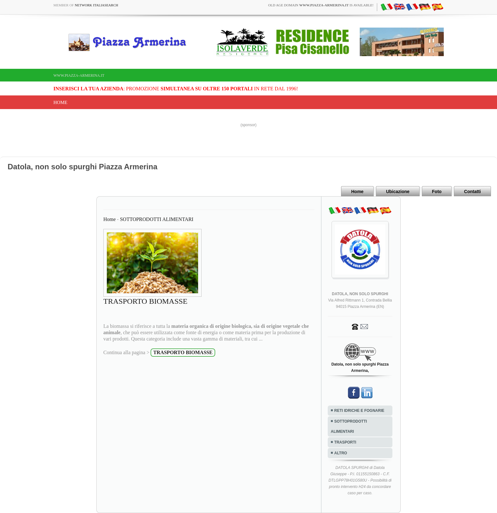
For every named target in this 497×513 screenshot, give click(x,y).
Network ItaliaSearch (96, 5)
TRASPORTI (345, 442)
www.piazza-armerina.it (79, 75)
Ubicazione (398, 191)
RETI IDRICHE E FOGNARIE (359, 410)
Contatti (472, 191)
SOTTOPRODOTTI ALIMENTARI (156, 219)
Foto (437, 191)
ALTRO (340, 453)
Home (61, 102)
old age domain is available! (321, 5)
